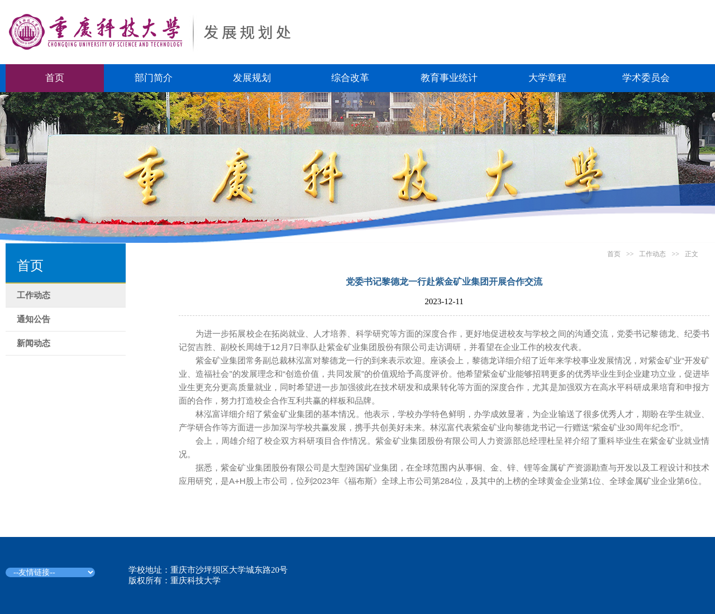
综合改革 (350, 78)
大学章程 (547, 78)
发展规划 (252, 78)
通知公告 (33, 319)
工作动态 (33, 295)
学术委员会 (646, 78)
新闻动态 (33, 343)
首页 (54, 78)
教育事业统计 (449, 78)
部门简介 (154, 78)
